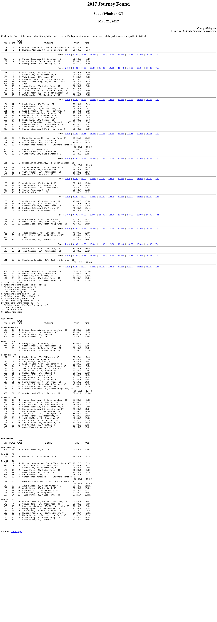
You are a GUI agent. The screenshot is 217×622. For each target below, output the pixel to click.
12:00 (111, 57)
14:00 (130, 57)
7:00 (67, 57)
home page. (16, 618)
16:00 (149, 57)
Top (157, 57)
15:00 (140, 57)
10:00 (93, 57)
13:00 (121, 57)
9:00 (84, 57)
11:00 (102, 57)
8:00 (75, 57)
